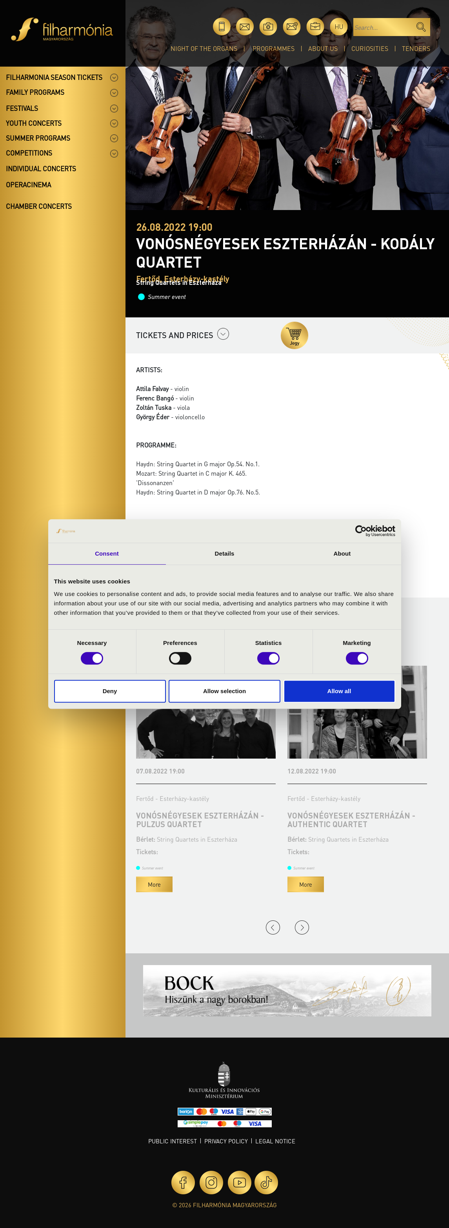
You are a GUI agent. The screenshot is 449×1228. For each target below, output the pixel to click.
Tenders (416, 48)
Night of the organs (204, 48)
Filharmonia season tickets (54, 77)
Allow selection (224, 691)
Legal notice (275, 1141)
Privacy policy (226, 1141)
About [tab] (342, 553)
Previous (273, 927)
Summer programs (38, 138)
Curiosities (369, 48)
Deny (110, 691)
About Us (323, 48)
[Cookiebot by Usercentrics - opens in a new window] (361, 531)
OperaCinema (28, 184)
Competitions (29, 153)
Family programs (35, 92)
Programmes (273, 48)
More (154, 884)
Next (302, 927)
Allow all (339, 691)
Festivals (22, 108)
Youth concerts (34, 123)
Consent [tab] (107, 553)
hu (339, 26)
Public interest (172, 1141)
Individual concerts (41, 168)
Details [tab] (224, 553)
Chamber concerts (39, 206)
